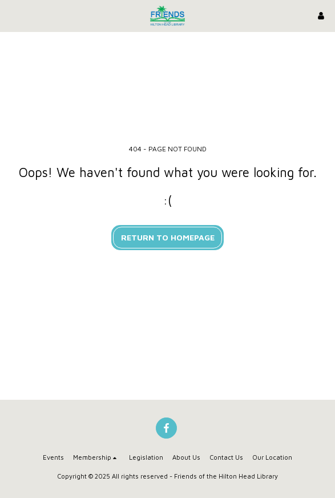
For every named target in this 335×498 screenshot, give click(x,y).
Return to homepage (168, 237)
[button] (12, 15)
